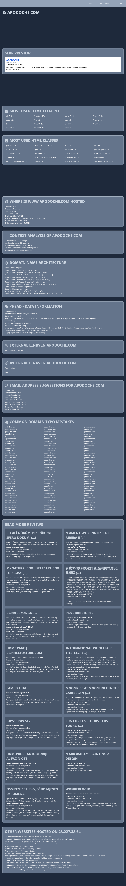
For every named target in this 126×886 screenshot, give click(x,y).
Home (90, 3)
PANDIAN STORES (79, 613)
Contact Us (119, 3)
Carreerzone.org (21, 613)
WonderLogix (78, 789)
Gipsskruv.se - (18, 721)
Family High (17, 688)
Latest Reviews (104, 3)
